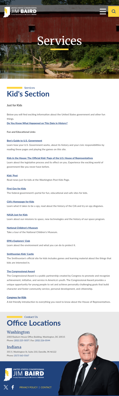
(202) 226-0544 (42, 340)
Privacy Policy (29, 387)
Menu (103, 11)
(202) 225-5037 (21, 340)
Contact (46, 387)
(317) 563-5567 (21, 355)
